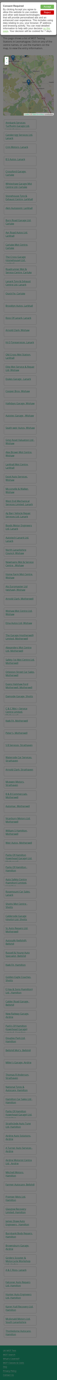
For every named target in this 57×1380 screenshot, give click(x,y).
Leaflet (26, 114)
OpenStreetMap (38, 114)
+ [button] (7, 59)
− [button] (7, 63)
